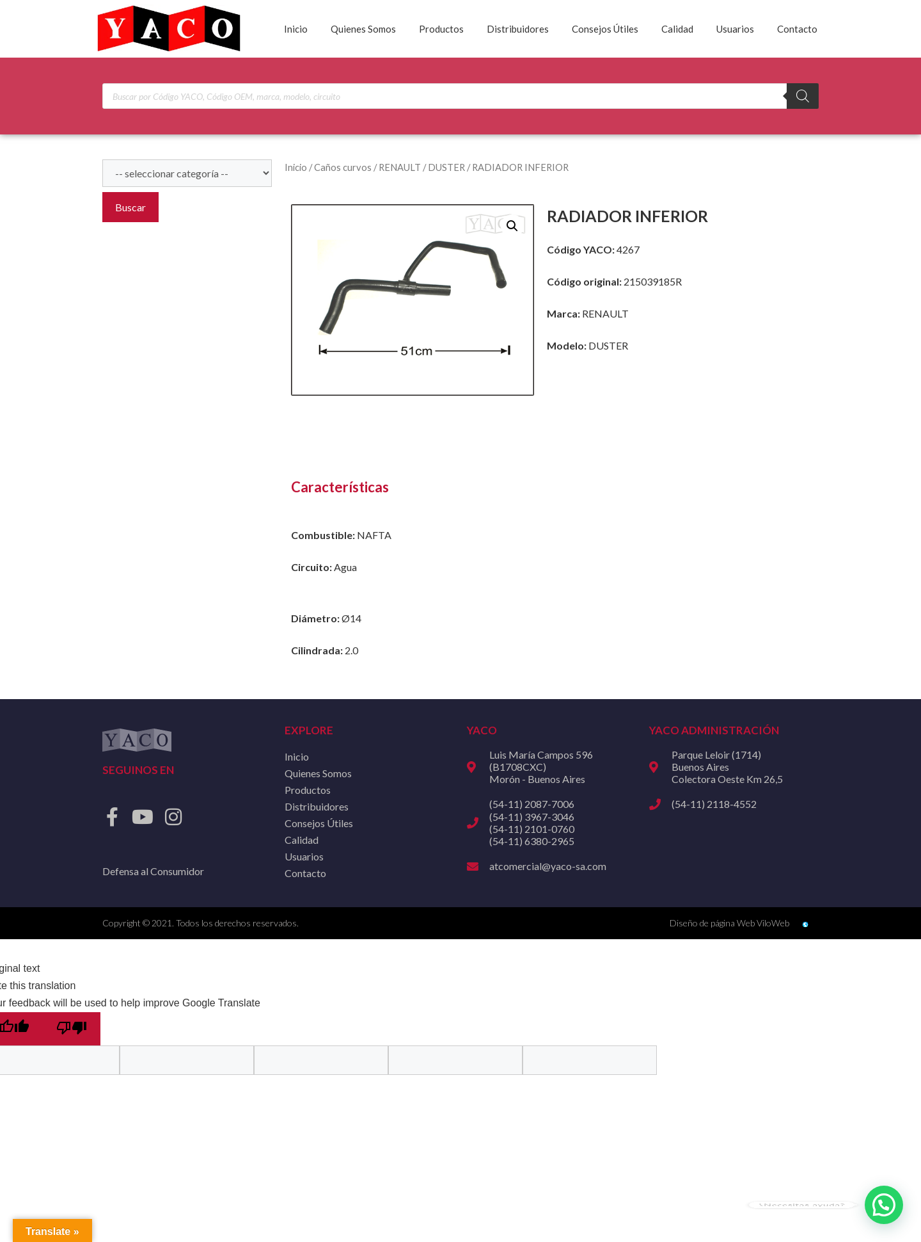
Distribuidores (518, 29)
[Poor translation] (71, 1028)
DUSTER (446, 167)
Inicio (296, 29)
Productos (441, 29)
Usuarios (735, 29)
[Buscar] (803, 96)
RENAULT (400, 167)
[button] (512, 226)
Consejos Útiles (605, 29)
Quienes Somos (363, 29)
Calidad (677, 29)
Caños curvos (343, 167)
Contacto (797, 29)
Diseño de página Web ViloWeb (729, 922)
